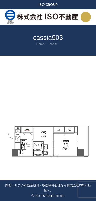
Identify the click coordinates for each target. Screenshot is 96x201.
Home (40, 44)
